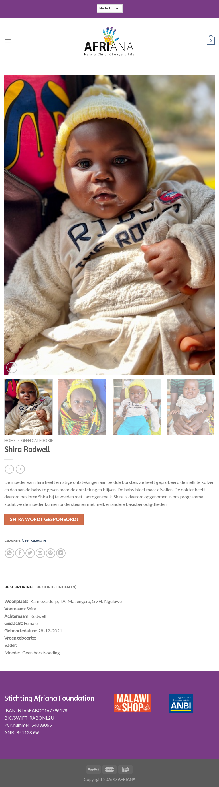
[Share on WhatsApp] (9, 553)
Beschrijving (18, 587)
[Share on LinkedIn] (61, 553)
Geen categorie (37, 440)
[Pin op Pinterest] (50, 553)
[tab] (18, 587)
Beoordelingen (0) (56, 587)
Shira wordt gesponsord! (44, 519)
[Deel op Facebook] (20, 553)
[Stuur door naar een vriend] (40, 553)
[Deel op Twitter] (30, 553)
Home (10, 440)
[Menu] (7, 41)
